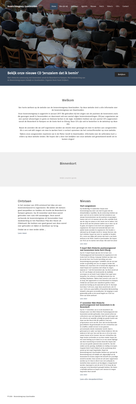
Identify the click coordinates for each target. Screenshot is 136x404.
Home (54, 6)
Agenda (84, 6)
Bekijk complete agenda (68, 178)
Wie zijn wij (63, 6)
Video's (110, 6)
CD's (117, 6)
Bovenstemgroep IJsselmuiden (22, 6)
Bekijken (121, 74)
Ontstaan (74, 6)
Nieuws (93, 6)
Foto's (101, 6)
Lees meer (22, 233)
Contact (126, 6)
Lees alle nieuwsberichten (91, 379)
